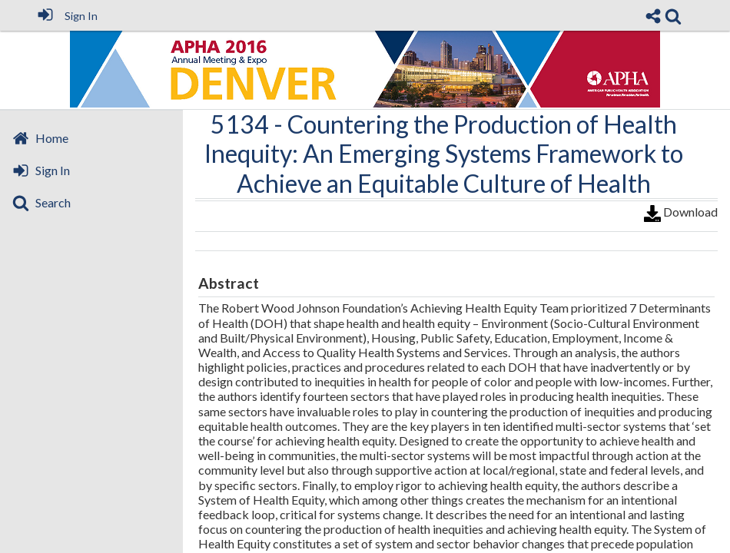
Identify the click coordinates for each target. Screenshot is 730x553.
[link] (673, 16)
